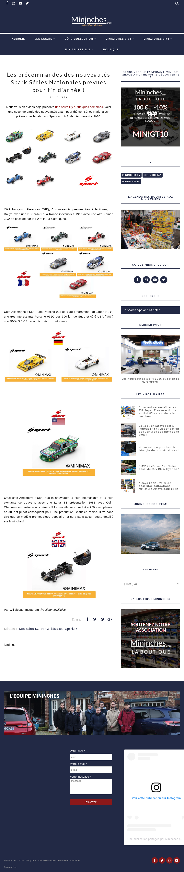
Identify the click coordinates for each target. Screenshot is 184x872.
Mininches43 (28, 629)
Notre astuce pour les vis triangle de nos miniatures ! (159, 449)
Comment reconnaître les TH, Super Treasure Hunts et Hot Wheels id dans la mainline (157, 412)
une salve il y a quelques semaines (79, 107)
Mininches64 (131, 175)
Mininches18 (131, 181)
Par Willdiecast (52, 629)
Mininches (11, 860)
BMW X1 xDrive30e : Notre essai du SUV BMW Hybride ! (159, 468)
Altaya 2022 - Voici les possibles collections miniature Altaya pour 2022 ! (159, 486)
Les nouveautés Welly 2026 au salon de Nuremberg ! (151, 380)
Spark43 (71, 629)
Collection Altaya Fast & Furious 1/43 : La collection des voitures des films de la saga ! (159, 430)
